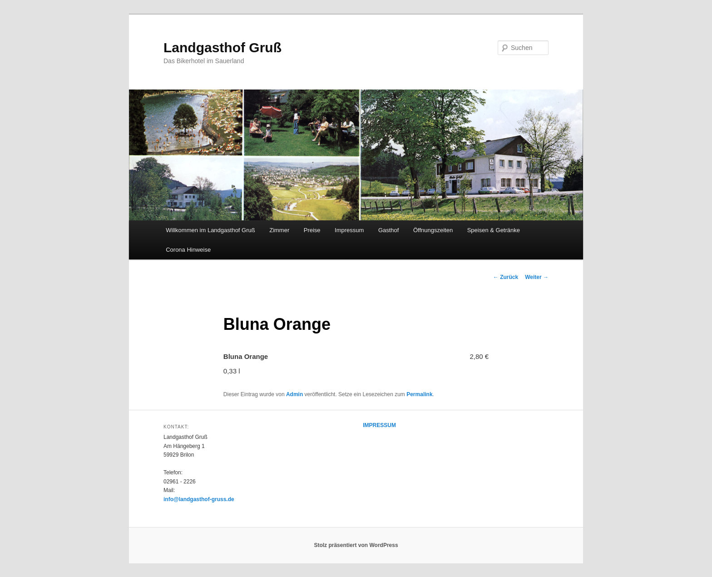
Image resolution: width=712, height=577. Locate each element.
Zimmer (279, 230)
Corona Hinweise (188, 249)
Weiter (537, 277)
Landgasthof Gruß (222, 47)
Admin (294, 394)
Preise (312, 230)
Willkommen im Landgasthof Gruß (210, 230)
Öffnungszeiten (433, 230)
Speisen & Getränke (493, 230)
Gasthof (388, 230)
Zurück (505, 277)
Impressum (349, 230)
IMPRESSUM (379, 425)
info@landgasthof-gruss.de (198, 499)
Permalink (419, 394)
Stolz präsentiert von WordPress (356, 545)
